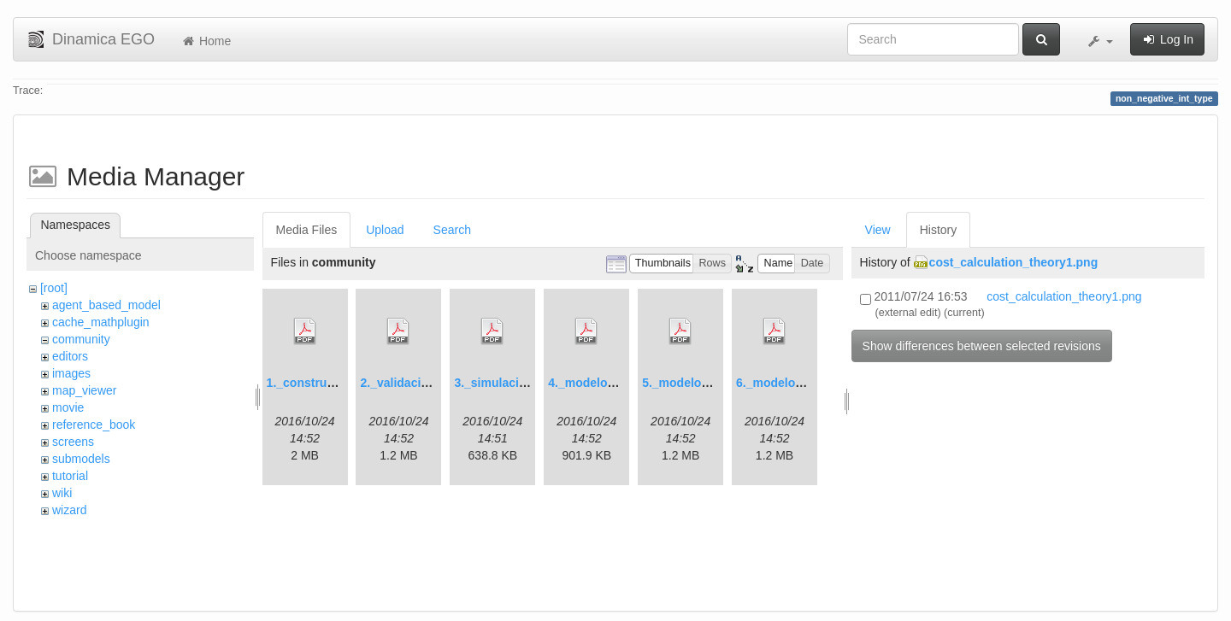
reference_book (93, 424)
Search (452, 230)
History (938, 230)
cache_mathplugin (101, 322)
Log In (1167, 39)
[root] (54, 288)
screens (73, 441)
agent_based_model (106, 305)
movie (68, 407)
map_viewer (84, 390)
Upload (384, 230)
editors (70, 356)
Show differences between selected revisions (982, 346)
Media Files (307, 230)
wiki (62, 493)
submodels (81, 459)
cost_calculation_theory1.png (1013, 262)
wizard (69, 510)
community (81, 339)
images (71, 373)
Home (205, 41)
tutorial (70, 476)
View (878, 230)
